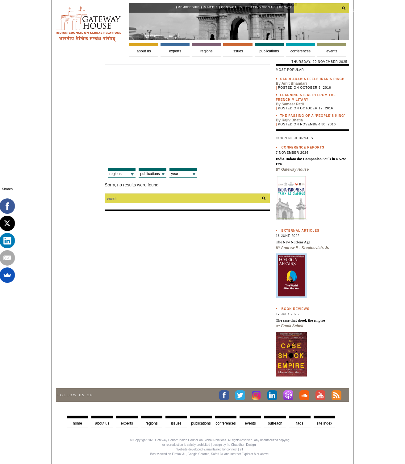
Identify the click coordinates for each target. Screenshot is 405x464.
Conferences (300, 51)
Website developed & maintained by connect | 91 (210, 449)
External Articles (300, 230)
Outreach (275, 423)
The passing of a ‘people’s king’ (312, 115)
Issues (237, 51)
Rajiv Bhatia (292, 120)
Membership (189, 7)
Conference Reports (303, 147)
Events (331, 51)
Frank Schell (292, 326)
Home (77, 423)
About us (144, 51)
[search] (322, 8)
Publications (269, 51)
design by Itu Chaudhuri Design (234, 444)
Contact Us (231, 7)
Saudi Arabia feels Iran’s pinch (312, 79)
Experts (175, 51)
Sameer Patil (293, 104)
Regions (206, 51)
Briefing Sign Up (260, 7)
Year (174, 174)
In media (210, 7)
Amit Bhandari (294, 83)
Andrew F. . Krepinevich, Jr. (305, 248)
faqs (299, 423)
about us (102, 423)
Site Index (324, 423)
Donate (285, 7)
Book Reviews (296, 309)
